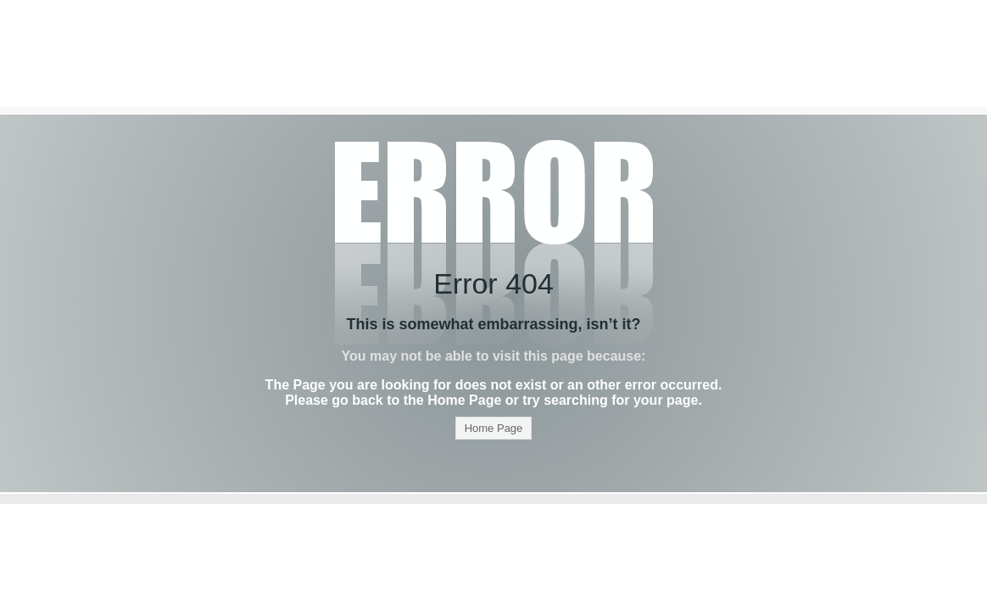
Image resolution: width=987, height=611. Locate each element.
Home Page (494, 428)
